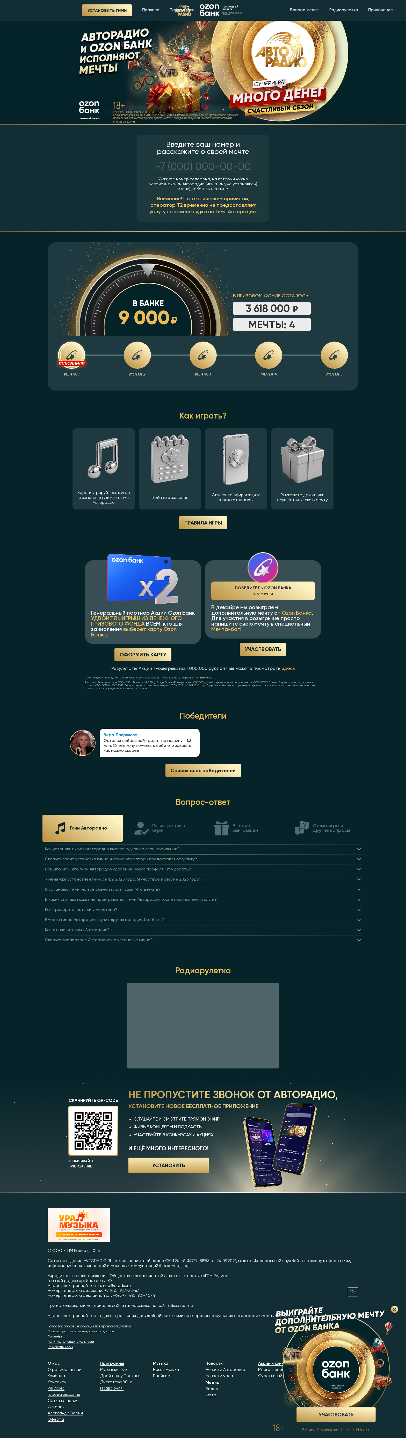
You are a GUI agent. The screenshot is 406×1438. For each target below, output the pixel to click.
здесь (288, 668)
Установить (168, 1165)
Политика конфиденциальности (71, 1341)
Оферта (56, 1420)
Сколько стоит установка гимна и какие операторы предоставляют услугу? (121, 859)
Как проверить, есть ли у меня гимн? (81, 910)
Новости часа (219, 1376)
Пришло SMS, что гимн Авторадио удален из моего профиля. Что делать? (118, 869)
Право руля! (112, 1388)
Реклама (56, 1388)
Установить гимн (72, 10)
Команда (56, 1376)
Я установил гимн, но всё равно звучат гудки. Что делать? (103, 890)
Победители (147, 10)
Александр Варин (65, 1413)
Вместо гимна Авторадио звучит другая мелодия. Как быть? (104, 920)
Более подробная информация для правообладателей (89, 1326)
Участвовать (263, 649)
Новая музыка (166, 1370)
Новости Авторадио (225, 1370)
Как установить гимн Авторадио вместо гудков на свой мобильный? (112, 849)
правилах (205, 677)
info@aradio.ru (117, 1286)
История (56, 1407)
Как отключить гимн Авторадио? (77, 930)
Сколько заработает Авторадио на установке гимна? (99, 940)
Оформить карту (143, 654)
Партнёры (55, 1336)
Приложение (346, 10)
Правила (116, 10)
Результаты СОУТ (60, 1347)
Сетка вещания (63, 1401)
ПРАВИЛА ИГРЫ (203, 522)
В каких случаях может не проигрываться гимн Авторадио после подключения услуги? (131, 900)
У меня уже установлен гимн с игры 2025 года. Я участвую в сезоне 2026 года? (123, 879)
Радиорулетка (309, 10)
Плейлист (162, 1376)
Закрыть (394, 1309)
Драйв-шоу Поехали (120, 1376)
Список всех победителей (203, 770)
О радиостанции (64, 1370)
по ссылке (145, 688)
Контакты (57, 1382)
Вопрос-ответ (270, 10)
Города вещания (64, 1395)
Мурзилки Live (113, 1370)
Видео (212, 1389)
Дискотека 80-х (116, 1382)
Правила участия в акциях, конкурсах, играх (81, 1331)
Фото (211, 1395)
